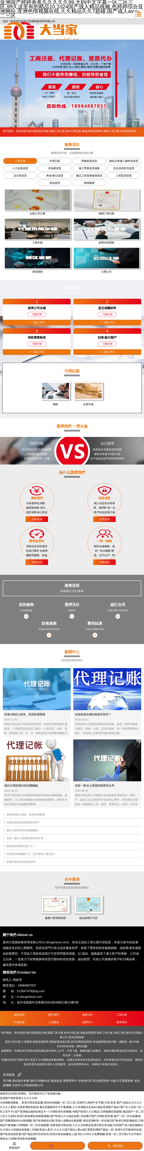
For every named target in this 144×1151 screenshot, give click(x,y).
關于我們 (53, 1014)
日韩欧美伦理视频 (60, 1111)
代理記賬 (55, 160)
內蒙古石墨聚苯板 (122, 1080)
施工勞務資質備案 (89, 168)
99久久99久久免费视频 (91, 1134)
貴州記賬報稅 (76, 1037)
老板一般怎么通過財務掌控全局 (25, 838)
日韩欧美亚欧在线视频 (22, 1138)
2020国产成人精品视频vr (127, 1125)
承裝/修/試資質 (54, 175)
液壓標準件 (70, 1080)
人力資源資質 (20, 168)
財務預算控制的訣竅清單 (21, 861)
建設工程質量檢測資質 (89, 175)
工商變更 (26, 1041)
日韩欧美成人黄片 (42, 1129)
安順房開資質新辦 (130, 131)
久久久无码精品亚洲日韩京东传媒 (92, 1125)
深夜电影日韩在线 (60, 1125)
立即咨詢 (37, 519)
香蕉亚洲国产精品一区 (100, 1129)
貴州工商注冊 (13, 1041)
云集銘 (77, 1055)
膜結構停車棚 (20, 1080)
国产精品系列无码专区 (35, 1134)
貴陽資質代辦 (40, 131)
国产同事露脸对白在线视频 (16, 1120)
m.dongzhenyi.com (29, 996)
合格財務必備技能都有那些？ (24, 822)
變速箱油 (56, 1080)
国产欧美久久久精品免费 (65, 1116)
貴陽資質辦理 (40, 1041)
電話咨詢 (115, 1146)
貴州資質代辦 (24, 131)
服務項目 (87, 1014)
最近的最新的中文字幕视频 (55, 1107)
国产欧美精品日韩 (43, 1120)
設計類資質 (20, 175)
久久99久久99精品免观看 (15, 1129)
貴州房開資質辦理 (81, 1041)
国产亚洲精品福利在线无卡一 (32, 1111)
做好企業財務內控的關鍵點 (22, 830)
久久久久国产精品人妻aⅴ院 (70, 1129)
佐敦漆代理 (85, 1080)
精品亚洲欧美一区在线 (96, 1120)
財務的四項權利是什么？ (21, 846)
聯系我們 (121, 1022)
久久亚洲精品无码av (84, 1107)
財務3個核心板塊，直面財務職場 (26, 814)
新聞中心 (87, 1022)
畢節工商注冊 (111, 131)
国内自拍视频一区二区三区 (60, 1102)
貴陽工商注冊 (57, 131)
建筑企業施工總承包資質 (123, 160)
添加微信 (58, 1146)
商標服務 (89, 182)
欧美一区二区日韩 (116, 1134)
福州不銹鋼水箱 (40, 1080)
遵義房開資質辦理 (92, 131)
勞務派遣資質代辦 (59, 1041)
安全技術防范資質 (123, 168)
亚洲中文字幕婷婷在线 (128, 1129)
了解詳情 (37, 314)
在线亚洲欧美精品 (27, 1107)
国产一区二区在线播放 (127, 1116)
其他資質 (55, 182)
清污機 (7, 1080)
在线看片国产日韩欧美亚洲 (96, 1116)
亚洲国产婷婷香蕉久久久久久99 (18, 1098)
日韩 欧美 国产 (113, 1102)
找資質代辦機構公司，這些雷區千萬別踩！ (31, 853)
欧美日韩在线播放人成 (63, 1134)
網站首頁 (19, 1014)
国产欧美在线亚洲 (10, 1134)
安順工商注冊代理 (123, 1032)
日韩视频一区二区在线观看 (33, 1125)
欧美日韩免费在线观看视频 (33, 1116)
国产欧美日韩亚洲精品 (124, 1120)
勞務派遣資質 (89, 160)
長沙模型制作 (101, 1080)
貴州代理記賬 (73, 131)
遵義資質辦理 (88, 1032)
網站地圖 (82, 1046)
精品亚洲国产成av (108, 1107)
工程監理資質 (124, 175)
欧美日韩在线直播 (32, 1102)
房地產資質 (54, 168)
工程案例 (53, 1022)
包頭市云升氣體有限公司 (27, 1085)
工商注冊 (20, 160)
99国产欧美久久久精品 (86, 1111)
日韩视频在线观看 (111, 1111)
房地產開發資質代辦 (104, 1041)
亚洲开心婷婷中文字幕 (90, 1102)
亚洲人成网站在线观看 (68, 1120)
